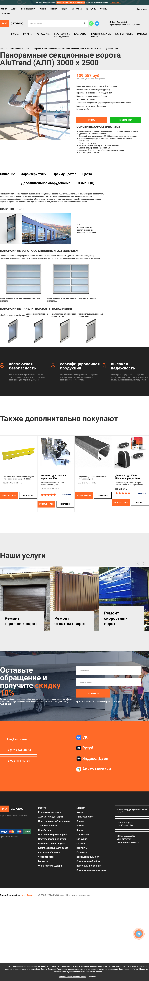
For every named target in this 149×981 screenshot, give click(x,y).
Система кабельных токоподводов (49, 854)
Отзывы (104, 9)
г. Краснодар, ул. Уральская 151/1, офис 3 (125, 25)
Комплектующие (124, 34)
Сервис (43, 9)
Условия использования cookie (72, 977)
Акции (14, 9)
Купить (91, 120)
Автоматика (43, 34)
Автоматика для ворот (50, 816)
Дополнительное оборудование (45, 183)
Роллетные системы (49, 812)
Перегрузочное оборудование (62, 35)
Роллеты (27, 34)
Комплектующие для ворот (53, 847)
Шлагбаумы (80, 34)
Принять (93, 977)
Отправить (93, 693)
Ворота (15, 34)
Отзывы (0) (85, 183)
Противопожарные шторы (52, 839)
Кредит (64, 9)
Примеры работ (28, 9)
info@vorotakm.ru (18, 739)
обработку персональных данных (109, 702)
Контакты (6, 13)
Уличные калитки (47, 825)
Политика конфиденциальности (88, 854)
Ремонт (53, 9)
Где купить (91, 9)
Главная (3, 9)
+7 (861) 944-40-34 (118, 22)
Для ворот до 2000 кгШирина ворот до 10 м (127, 477)
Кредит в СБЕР (125, 120)
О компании (77, 9)
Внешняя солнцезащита (51, 843)
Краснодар (142, 9)
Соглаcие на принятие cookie (92, 870)
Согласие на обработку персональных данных (89, 863)
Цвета (87, 174)
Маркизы (142, 34)
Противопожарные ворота (101, 35)
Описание (7, 174)
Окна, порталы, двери (50, 865)
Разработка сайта (10, 895)
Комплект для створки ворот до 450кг (53, 477)
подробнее (28, 495)
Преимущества (64, 174)
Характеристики (34, 174)
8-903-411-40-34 (19, 760)
